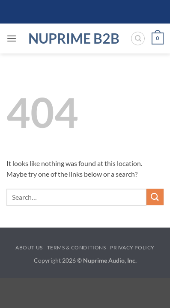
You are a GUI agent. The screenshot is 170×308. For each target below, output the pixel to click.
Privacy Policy (132, 247)
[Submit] (155, 197)
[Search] (138, 38)
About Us (29, 247)
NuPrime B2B (73, 38)
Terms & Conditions (76, 247)
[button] (11, 38)
